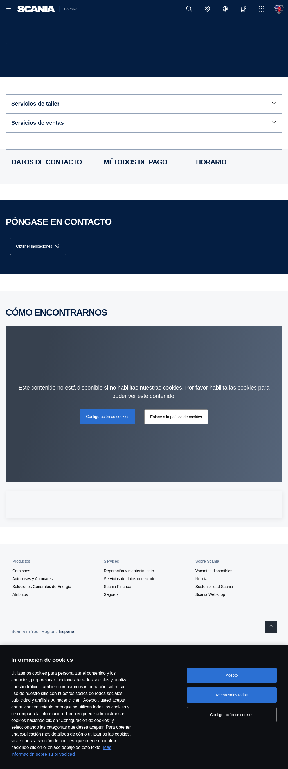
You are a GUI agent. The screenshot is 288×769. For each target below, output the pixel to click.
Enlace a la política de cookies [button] (176, 435)
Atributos (20, 613)
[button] (261, 9)
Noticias (202, 597)
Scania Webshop (210, 613)
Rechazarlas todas (232, 695)
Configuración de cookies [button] (107, 434)
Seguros (111, 613)
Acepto (232, 675)
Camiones (21, 589)
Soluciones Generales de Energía (41, 605)
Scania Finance (117, 605)
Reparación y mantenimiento (129, 589)
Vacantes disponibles (213, 589)
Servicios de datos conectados (130, 597)
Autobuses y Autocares (32, 597)
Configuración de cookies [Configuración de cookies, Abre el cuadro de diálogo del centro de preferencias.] (231, 714)
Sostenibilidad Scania (214, 605)
